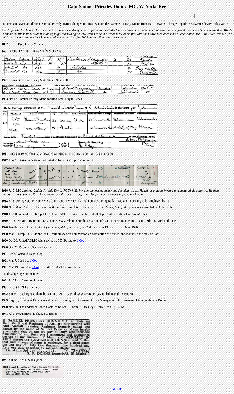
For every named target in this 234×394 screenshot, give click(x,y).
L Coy (80, 240)
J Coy (33, 260)
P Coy (35, 267)
